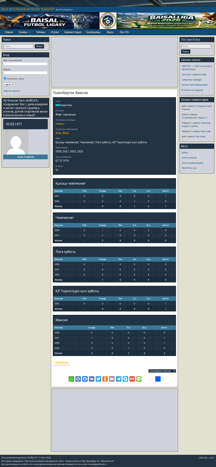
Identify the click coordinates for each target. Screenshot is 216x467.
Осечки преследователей (194, 85)
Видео (110, 32)
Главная (9, 32)
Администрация (72, 32)
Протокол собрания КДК (194, 74)
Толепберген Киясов (70, 92)
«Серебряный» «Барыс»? (195, 117)
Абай (66, 133)
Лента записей (189, 157)
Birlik (58, 133)
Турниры (23, 32)
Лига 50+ (124, 32)
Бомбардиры (93, 32)
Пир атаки (205, 131)
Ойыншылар (62, 362)
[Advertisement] (114, 62)
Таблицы (40, 32)
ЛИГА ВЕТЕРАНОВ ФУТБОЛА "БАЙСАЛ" (28, 9)
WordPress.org (189, 168)
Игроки (55, 32)
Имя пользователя (12, 60)
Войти (185, 152)
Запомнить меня (14, 78)
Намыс (60, 123)
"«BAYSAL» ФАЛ (206, 457)
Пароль (7, 69)
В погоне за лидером (192, 90)
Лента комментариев (192, 163)
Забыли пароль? (11, 91)
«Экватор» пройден (192, 79)
